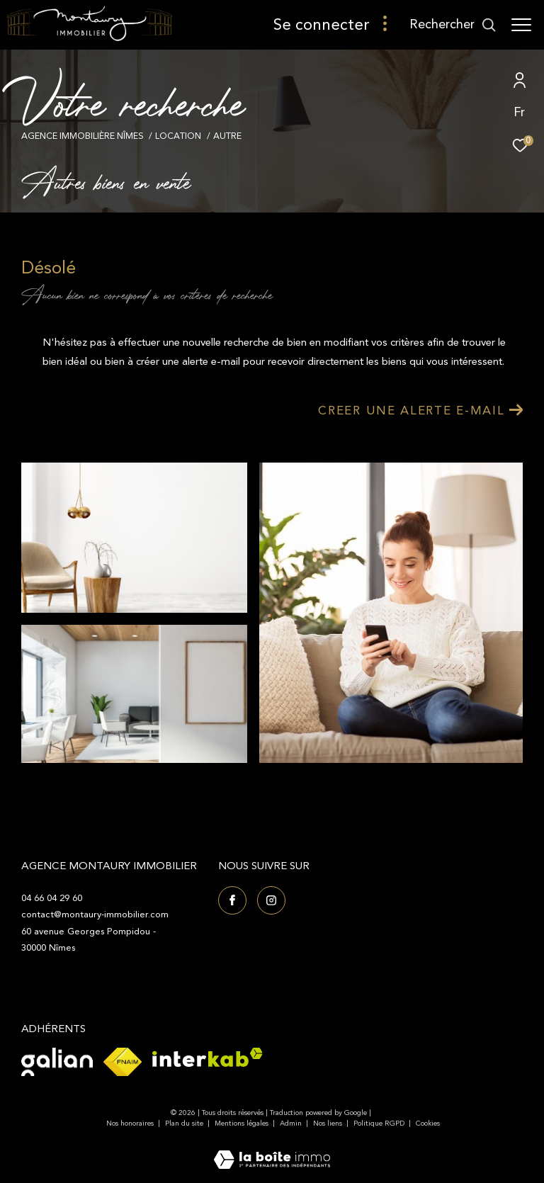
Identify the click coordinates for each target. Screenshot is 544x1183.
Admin (292, 1123)
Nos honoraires (130, 1123)
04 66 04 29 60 (51, 898)
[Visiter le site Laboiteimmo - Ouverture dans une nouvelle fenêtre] (272, 1150)
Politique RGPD (378, 1123)
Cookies (428, 1124)
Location (178, 136)
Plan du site (185, 1123)
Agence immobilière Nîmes (82, 136)
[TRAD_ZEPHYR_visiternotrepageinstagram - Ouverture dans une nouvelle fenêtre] (271, 900)
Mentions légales (243, 1123)
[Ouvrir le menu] (521, 25)
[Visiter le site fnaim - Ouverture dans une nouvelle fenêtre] (122, 1062)
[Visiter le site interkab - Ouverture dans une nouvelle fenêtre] (207, 1057)
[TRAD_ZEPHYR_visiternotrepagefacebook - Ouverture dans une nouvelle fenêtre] (232, 900)
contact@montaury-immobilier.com (95, 914)
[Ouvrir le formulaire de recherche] (453, 24)
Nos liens (328, 1123)
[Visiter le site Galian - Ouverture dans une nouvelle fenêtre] (57, 1062)
